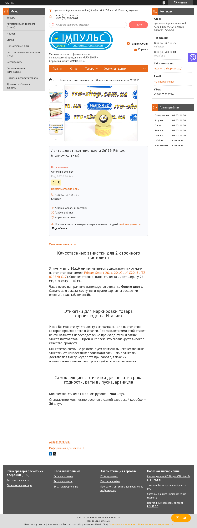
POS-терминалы (109, 476)
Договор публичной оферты (19, 85)
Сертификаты (14, 62)
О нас (73, 68)
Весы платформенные (66, 486)
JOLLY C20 (127, 272)
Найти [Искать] (138, 24)
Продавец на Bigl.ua (98, 520)
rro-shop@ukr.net (164, 81)
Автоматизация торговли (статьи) (21, 25)
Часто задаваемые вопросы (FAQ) (23, 53)
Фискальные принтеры (19, 485)
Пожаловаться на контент (122, 524)
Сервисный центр (115, 68)
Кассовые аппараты (18, 480)
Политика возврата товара (22, 78)
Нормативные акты (18, 46)
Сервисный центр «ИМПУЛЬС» (17, 69)
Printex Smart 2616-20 (101, 272)
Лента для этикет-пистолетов (76, 80)
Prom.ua (115, 517)
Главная (57, 68)
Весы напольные (63, 481)
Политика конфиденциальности (155, 524)
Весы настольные (63, 476)
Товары (11, 17)
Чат (181, 518)
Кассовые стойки (110, 481)
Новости (11, 33)
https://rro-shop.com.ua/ (167, 68)
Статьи (10, 39)
